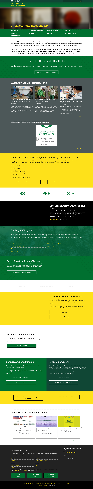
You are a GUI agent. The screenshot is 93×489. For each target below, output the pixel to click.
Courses (67, 31)
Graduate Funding (21, 382)
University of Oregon (43, 485)
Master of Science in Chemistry (54, 243)
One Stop (66, 1)
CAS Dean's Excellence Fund (18, 475)
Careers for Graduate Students (62, 182)
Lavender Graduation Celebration (46, 427)
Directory (49, 33)
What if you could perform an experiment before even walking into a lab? (71, 101)
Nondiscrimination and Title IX (38, 483)
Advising (12, 467)
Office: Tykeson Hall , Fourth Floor (69, 452)
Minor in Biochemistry (15, 251)
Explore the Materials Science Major (21, 272)
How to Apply (14, 31)
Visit (72, 1)
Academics (13, 460)
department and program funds (21, 470)
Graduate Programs (52, 31)
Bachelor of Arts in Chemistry (17, 243)
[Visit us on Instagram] (70, 458)
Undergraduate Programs (36, 31)
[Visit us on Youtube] (68, 458)
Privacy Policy (53, 483)
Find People (66, 483)
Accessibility (47, 483)
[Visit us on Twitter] (66, 458)
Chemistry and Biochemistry (30, 25)
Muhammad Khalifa (54, 219)
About (36, 465)
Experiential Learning (21, 345)
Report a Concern (27, 483)
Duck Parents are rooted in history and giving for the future (45, 100)
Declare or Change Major (46, 286)
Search (78, 1)
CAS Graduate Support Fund (50, 475)
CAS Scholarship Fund (34, 475)
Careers (58, 483)
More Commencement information (46, 72)
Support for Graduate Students (63, 382)
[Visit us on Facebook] (64, 458)
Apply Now (22, 286)
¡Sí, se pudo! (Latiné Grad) (69, 427)
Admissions (13, 458)
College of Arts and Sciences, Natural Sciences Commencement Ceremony (46, 135)
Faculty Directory (64, 316)
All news (79, 116)
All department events (76, 441)
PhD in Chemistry (51, 246)
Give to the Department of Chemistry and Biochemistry (28, 397)
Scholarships (37, 458)
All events (79, 148)
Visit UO (71, 286)
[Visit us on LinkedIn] (72, 458)
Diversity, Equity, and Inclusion (41, 460)
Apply (70, 1)
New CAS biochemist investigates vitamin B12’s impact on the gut (21, 100)
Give (75, 1)
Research (31, 33)
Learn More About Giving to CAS (64, 397)
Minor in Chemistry (15, 249)
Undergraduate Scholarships (21, 377)
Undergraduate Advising (63, 377)
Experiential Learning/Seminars (16, 34)
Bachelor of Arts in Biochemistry (18, 246)
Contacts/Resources (70, 33)
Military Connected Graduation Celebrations (24, 427)
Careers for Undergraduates (25, 182)
